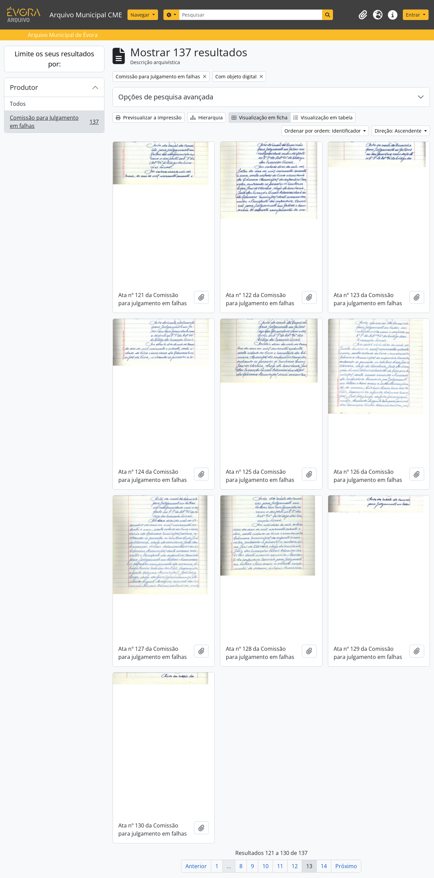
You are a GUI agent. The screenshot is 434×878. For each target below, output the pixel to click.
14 (324, 866)
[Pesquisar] (250, 14)
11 (280, 866)
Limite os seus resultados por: (54, 59)
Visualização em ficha (260, 117)
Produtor (24, 87)
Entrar (413, 15)
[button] (362, 14)
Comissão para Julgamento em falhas (54, 122)
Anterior (196, 866)
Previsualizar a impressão (148, 117)
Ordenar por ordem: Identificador (323, 131)
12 (295, 866)
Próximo (346, 866)
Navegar (141, 15)
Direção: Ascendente (399, 131)
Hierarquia (206, 117)
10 (265, 866)
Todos (18, 104)
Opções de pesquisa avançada (165, 96)
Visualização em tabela (323, 117)
